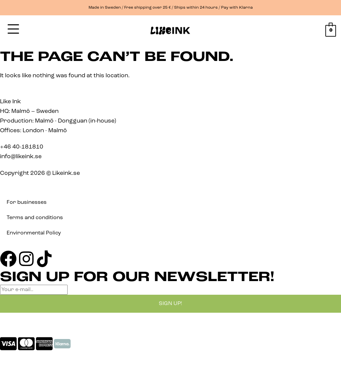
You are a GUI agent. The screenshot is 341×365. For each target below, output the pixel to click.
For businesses (27, 202)
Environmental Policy (34, 233)
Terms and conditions (35, 217)
